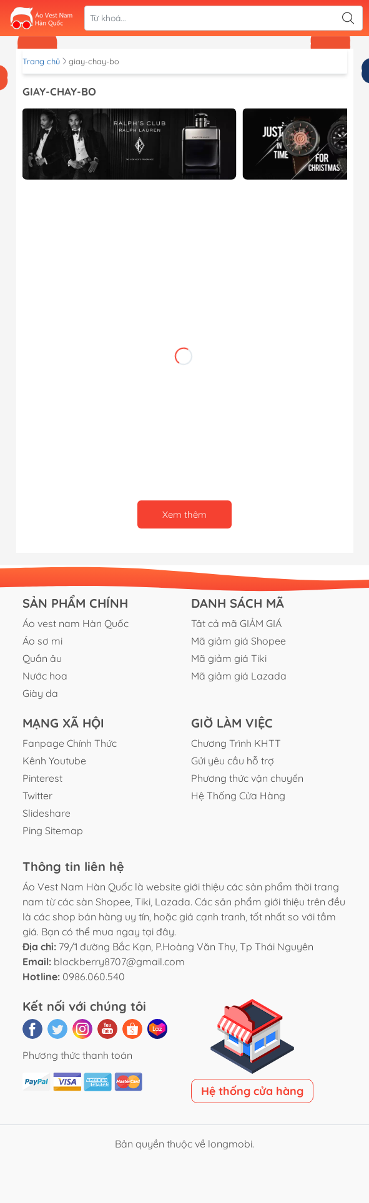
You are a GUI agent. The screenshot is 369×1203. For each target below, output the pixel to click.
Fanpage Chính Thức (69, 743)
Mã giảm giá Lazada (239, 676)
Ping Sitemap (52, 830)
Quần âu (42, 658)
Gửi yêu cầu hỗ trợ (232, 760)
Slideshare (46, 813)
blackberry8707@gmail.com (119, 961)
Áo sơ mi (42, 641)
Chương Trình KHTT (236, 743)
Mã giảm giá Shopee (238, 641)
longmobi (230, 1143)
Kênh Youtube (54, 760)
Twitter (37, 795)
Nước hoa (44, 676)
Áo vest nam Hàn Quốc (75, 623)
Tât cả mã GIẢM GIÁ (236, 623)
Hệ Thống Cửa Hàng (238, 795)
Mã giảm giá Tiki (229, 658)
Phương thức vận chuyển (247, 778)
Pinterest (42, 778)
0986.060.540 (93, 976)
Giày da (40, 693)
